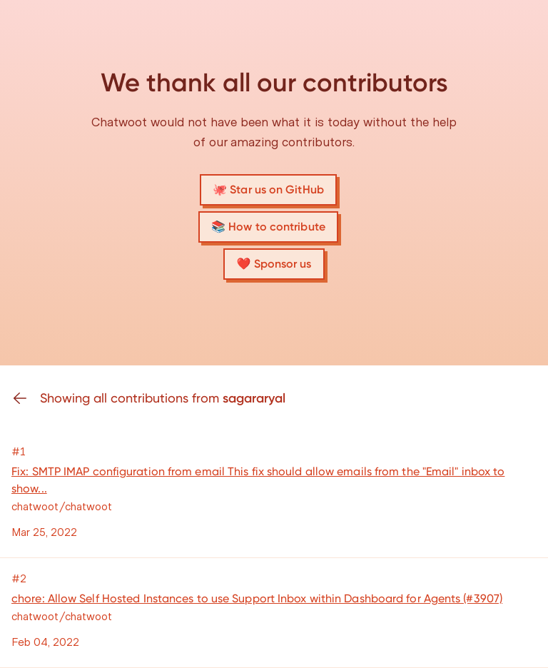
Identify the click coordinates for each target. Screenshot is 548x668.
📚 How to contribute (268, 226)
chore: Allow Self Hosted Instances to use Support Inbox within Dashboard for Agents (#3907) (256, 598)
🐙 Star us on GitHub (268, 189)
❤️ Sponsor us (273, 263)
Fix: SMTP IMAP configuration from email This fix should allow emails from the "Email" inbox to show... (257, 480)
